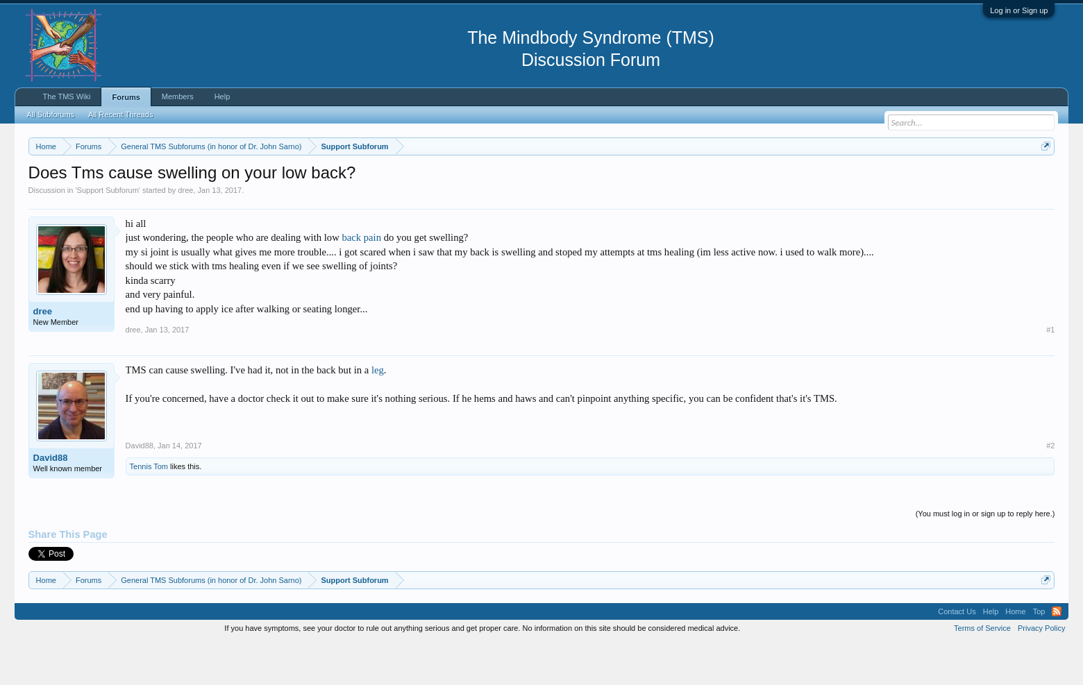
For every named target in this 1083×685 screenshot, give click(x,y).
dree (185, 232)
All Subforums (50, 114)
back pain (361, 279)
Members (178, 96)
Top (1039, 653)
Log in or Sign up (1019, 10)
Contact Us (956, 653)
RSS (1056, 653)
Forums (126, 97)
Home (1015, 653)
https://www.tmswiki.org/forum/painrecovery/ (663, 180)
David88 (50, 499)
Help (222, 96)
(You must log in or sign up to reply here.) (985, 555)
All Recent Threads (120, 114)
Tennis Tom (149, 508)
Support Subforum (108, 232)
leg (377, 411)
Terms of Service (982, 670)
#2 (1050, 487)
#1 (1050, 371)
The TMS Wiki (67, 96)
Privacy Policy (1041, 670)
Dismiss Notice (1043, 179)
